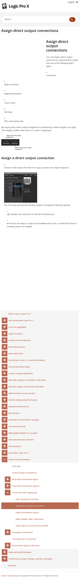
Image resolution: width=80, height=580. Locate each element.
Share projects (14, 446)
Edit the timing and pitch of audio (22, 400)
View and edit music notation (21, 439)
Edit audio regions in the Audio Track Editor (27, 380)
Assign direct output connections (30, 505)
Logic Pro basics (15, 333)
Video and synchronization (19, 552)
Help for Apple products (10, 576)
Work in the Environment (19, 459)
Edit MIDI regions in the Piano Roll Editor (26, 386)
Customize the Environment (24, 539)
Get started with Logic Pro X (21, 320)
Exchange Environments (22, 532)
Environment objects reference (25, 545)
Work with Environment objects (25, 486)
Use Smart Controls (17, 426)
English (73, 2)
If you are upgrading (17, 327)
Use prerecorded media (19, 366)
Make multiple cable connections (30, 519)
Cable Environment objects (27, 512)
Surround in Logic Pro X (18, 453)
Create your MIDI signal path (24, 492)
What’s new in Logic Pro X (19, 313)
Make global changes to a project (22, 433)
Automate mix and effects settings (23, 419)
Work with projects (16, 347)
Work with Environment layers (25, 479)
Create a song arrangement (20, 373)
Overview (16, 466)
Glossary (12, 565)
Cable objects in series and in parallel (32, 525)
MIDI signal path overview (27, 499)
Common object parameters (24, 472)
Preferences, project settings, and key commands (30, 558)
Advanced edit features (18, 406)
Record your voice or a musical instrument (26, 360)
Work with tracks (15, 353)
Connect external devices (19, 340)
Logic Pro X (19, 6)
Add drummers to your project (21, 393)
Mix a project (14, 413)
